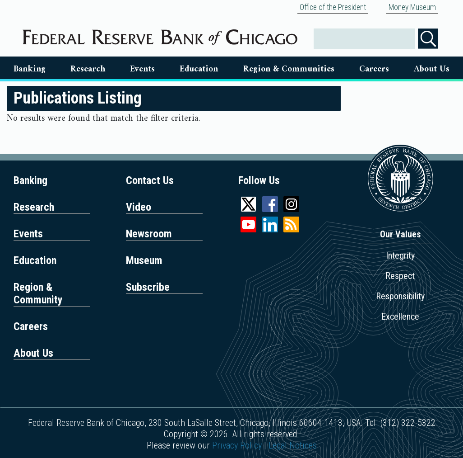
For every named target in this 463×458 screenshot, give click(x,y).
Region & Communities (288, 69)
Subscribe (148, 287)
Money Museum (412, 7)
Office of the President (333, 7)
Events (142, 69)
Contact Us (150, 180)
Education (199, 69)
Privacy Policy (237, 445)
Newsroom (149, 233)
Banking (30, 69)
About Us (431, 69)
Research (87, 69)
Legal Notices (293, 445)
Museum (144, 260)
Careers (374, 69)
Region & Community (38, 293)
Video (138, 207)
